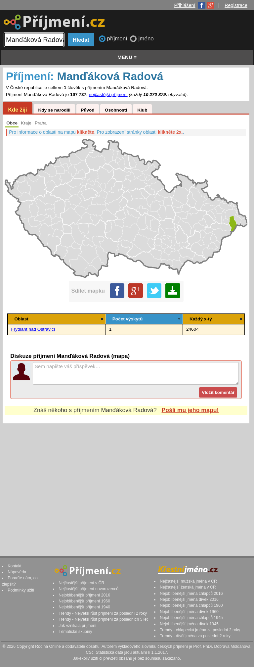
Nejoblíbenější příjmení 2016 (84, 595)
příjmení (118, 38)
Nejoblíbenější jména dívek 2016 (189, 599)
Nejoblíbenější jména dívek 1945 (189, 624)
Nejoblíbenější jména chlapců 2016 (191, 593)
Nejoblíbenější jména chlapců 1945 (191, 617)
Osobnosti (116, 110)
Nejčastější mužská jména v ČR (188, 581)
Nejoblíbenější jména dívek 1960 (189, 611)
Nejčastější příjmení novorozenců (88, 589)
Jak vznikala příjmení (77, 625)
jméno (145, 38)
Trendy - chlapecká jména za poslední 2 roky (200, 630)
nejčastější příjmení (108, 94)
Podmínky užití (21, 590)
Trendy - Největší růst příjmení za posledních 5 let (103, 619)
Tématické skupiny (75, 631)
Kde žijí (17, 110)
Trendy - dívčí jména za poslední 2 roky (195, 636)
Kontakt (14, 566)
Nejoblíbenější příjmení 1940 (84, 607)
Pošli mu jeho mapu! (190, 410)
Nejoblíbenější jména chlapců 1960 (191, 605)
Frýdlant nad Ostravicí (33, 329)
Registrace (236, 5)
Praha (41, 122)
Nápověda (17, 572)
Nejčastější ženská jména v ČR (188, 587)
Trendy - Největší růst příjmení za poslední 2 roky (103, 613)
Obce (12, 122)
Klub (142, 110)
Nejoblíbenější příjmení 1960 (84, 601)
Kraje (26, 122)
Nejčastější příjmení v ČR (81, 583)
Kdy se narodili (54, 110)
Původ (88, 110)
